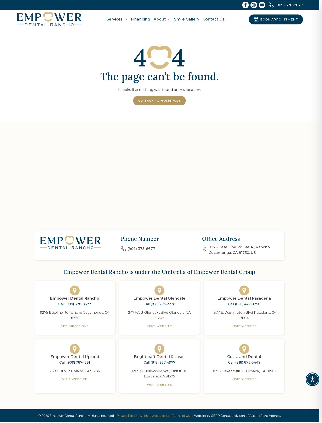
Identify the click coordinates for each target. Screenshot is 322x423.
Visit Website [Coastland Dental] (244, 379)
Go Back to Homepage (159, 100)
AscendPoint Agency (264, 416)
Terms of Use (181, 416)
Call (74, 304)
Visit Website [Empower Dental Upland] (74, 379)
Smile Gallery (186, 19)
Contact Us (213, 19)
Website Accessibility (154, 416)
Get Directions (75, 326)
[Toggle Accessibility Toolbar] (312, 379)
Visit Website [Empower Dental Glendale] (159, 326)
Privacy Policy (127, 416)
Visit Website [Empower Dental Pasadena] (244, 326)
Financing (140, 19)
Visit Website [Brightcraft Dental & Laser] (159, 384)
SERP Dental (220, 416)
